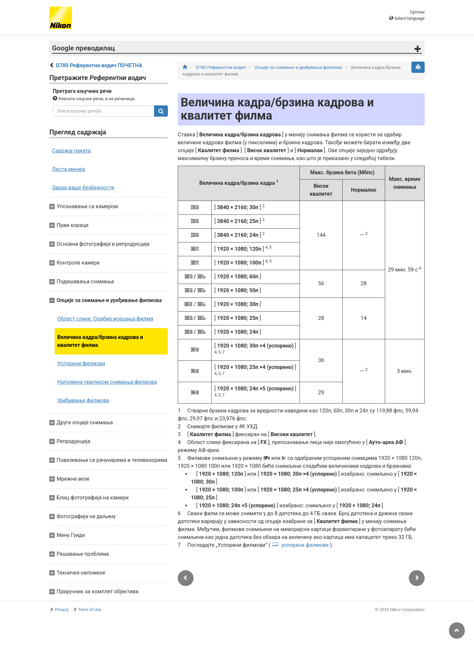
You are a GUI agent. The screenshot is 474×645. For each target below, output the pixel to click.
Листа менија (68, 169)
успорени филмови (305, 545)
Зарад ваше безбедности (83, 187)
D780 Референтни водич (221, 67)
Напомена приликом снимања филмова (107, 382)
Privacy (61, 609)
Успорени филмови (81, 363)
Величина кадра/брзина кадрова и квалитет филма (100, 341)
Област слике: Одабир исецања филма (105, 319)
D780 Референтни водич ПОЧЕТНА (99, 65)
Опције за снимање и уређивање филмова (299, 67)
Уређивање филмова (83, 400)
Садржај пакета (71, 151)
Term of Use (89, 609)
